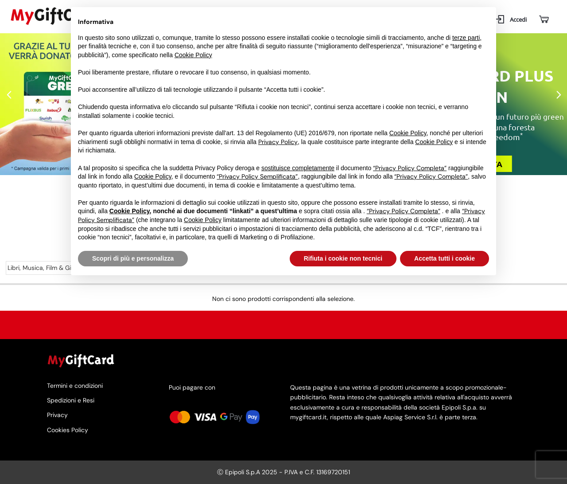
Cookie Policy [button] (193, 55)
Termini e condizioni (75, 386)
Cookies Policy (67, 430)
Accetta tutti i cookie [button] (444, 258)
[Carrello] (543, 19)
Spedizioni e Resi (70, 400)
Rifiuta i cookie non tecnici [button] (343, 258)
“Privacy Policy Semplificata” (257, 176)
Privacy (57, 415)
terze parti (466, 37)
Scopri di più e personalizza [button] (133, 258)
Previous (8, 95)
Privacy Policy (278, 142)
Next (558, 95)
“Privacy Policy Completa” (410, 168)
